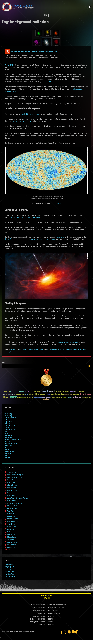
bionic (7, 455)
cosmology (28, 349)
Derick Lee (10, 514)
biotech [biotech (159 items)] (52, 391)
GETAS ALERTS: (51, 607)
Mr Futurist (8, 569)
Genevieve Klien (12, 472)
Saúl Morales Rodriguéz (15, 475)
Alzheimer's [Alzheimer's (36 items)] (13, 392)
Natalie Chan (11, 527)
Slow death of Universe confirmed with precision (34, 52)
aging (6, 432)
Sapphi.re (32, 632)
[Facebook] (61, 632)
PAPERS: (50, 622)
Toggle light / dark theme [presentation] (90, 7)
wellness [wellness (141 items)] (46, 399)
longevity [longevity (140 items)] (13, 397)
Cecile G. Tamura (13, 508)
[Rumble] (76, 632)
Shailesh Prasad (12, 485)
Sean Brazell (11, 524)
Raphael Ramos (12, 521)
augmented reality (11, 443)
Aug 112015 (7, 51)
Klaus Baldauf (12, 506)
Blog (46, 15)
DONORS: (40, 613)
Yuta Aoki (10, 511)
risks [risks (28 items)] (57, 397)
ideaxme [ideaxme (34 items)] (53, 394)
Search (89, 366)
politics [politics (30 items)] (26, 397)
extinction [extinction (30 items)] (18, 394)
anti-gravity (8, 435)
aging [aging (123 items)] (6, 391)
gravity (33, 349)
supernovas (60, 237)
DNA (6, 420)
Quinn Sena (11, 480)
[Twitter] (65, 632)
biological (8, 453)
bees (6, 447)
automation (8, 445)
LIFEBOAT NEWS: (52, 604)
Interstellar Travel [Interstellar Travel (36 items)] (68, 394)
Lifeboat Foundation (13, 632)
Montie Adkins (12, 542)
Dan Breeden (11, 482)
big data (7, 449)
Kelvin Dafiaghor (13, 493)
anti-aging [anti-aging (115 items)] (20, 391)
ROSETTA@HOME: (34, 622)
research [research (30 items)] (53, 397)
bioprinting (8, 457)
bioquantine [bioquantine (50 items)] (37, 392)
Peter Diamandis (10, 418)
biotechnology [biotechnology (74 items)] (60, 392)
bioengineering (9, 451)
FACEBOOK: (34, 604)
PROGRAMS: (51, 619)
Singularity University (12, 426)
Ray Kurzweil (9, 422)
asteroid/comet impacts (13, 439)
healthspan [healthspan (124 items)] (42, 394)
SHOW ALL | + (7, 550)
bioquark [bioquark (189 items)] (44, 391)
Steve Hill (10, 529)
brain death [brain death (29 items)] (77, 392)
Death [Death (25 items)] (6, 394)
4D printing (8, 416)
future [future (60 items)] (22, 394)
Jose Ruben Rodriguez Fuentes (17, 498)
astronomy (22, 349)
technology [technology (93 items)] (77, 397)
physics (37, 349)
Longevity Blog (10, 567)
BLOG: (49, 610)
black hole (65, 349)
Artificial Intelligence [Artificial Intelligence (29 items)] (29, 392)
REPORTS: (50, 616)
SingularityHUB (10, 576)
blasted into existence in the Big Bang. (25, 218)
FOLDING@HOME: (34, 619)
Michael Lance (12, 537)
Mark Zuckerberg (10, 430)
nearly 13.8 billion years (30, 114)
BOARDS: (50, 613)
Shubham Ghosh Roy (14, 477)
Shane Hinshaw (12, 519)
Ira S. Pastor (11, 545)
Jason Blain (11, 540)
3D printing (8, 414)
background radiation (52, 349)
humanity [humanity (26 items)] (49, 394)
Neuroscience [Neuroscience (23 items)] (22, 397)
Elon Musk (8, 424)
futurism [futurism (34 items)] (26, 394)
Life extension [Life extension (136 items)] (85, 394)
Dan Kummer (11, 501)
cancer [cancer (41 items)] (82, 392)
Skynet (7, 428)
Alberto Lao (11, 516)
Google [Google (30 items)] (30, 394)
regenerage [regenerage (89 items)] (38, 397)
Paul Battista (11, 488)
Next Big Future (10, 572)
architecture (8, 437)
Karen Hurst (11, 495)
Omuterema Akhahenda (15, 503)
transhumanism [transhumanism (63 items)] (86, 397)
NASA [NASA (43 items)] (18, 397)
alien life (7, 433)
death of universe (72, 349)
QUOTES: (50, 625)
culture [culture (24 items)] (4, 394)
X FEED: (35, 610)
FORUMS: (41, 625)
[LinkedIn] (69, 632)
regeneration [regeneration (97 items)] (46, 397)
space (41, 349)
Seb (8, 532)
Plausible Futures (10, 574)
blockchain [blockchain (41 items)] (72, 392)
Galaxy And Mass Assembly (67, 342)
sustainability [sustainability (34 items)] (70, 397)
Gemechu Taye (12, 490)
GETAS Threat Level (46, 597)
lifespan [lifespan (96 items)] (6, 397)
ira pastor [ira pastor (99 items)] (76, 394)
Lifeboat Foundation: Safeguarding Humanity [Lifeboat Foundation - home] (42, 7)
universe (19, 352)
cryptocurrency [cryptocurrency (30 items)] (87, 392)
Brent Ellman (11, 534)
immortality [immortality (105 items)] (59, 394)
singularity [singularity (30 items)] (60, 397)
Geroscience (9, 564)
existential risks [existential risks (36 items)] (11, 394)
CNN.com (52, 82)
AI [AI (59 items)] (9, 392)
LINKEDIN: (35, 607)
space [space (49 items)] (64, 397)
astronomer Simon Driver (22, 121)
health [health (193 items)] (34, 394)
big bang (60, 349)
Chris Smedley (12, 547)
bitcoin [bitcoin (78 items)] (67, 392)
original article (57, 203)
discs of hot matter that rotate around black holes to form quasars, (30, 239)
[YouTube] (73, 632)
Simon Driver (13, 352)
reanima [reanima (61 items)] (31, 397)
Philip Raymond (14, 349)
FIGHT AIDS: (36, 616)
